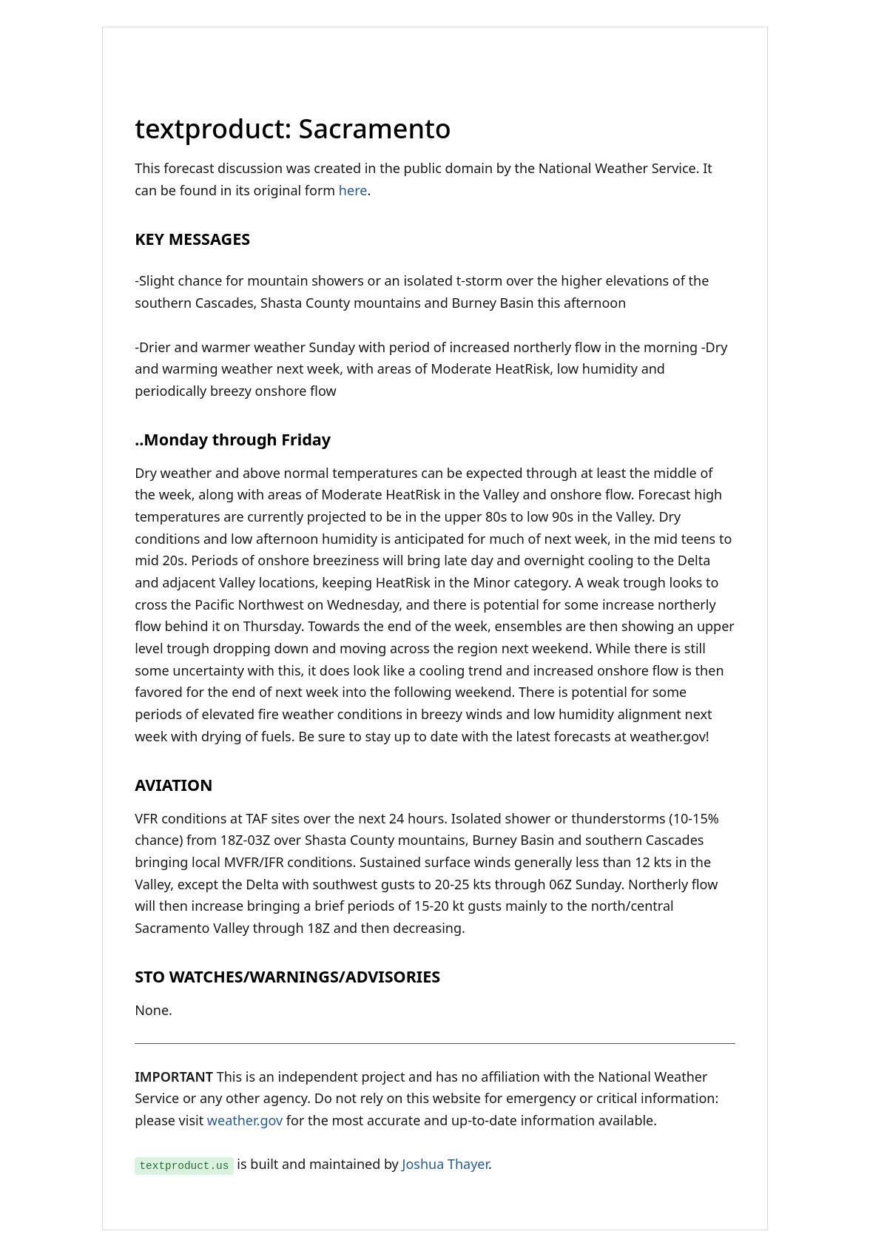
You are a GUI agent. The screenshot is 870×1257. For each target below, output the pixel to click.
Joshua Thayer (445, 1164)
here (353, 190)
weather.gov (245, 1120)
